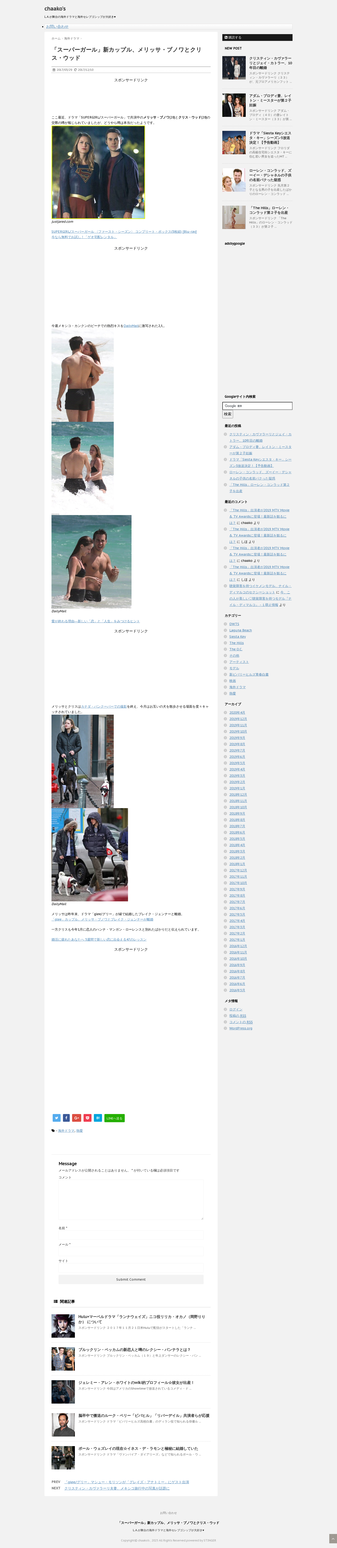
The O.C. (235, 649)
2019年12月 (238, 719)
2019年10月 (238, 731)
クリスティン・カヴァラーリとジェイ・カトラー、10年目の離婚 (270, 63)
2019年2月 (237, 782)
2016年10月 (238, 959)
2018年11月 (238, 801)
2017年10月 (238, 883)
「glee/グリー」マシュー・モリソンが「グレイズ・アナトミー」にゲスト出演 (126, 1482)
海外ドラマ (66, 1131)
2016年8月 (237, 971)
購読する (233, 37)
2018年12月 (238, 794)
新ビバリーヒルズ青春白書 (249, 674)
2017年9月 (237, 889)
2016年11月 (238, 952)
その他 (234, 655)
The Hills (236, 643)
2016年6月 (237, 984)
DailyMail (131, 326)
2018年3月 (237, 851)
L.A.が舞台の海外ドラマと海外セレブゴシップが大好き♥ (168, 1530)
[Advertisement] (136, 93)
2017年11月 (238, 876)
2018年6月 (237, 832)
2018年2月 (237, 858)
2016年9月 (237, 965)
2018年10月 (238, 807)
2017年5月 (237, 914)
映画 (232, 681)
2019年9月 (237, 738)
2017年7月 (237, 902)
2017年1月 (237, 940)
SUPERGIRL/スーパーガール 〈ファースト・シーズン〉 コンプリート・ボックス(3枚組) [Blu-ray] (124, 231)
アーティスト (239, 662)
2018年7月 (237, 826)
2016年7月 (237, 977)
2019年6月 (237, 757)
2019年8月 (237, 744)
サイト (63, 1261)
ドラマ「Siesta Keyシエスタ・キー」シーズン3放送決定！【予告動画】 (270, 138)
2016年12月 (238, 946)
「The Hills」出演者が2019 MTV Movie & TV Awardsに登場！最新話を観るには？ (259, 516)
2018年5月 (237, 839)
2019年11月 (238, 725)
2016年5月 (237, 990)
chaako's (55, 8)
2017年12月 (238, 870)
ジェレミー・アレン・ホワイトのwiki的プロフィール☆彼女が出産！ (136, 1382)
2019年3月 (237, 776)
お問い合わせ (57, 26)
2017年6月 (237, 908)
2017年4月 (237, 921)
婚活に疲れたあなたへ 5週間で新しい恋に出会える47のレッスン (99, 939)
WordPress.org (240, 1028)
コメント (65, 1177)
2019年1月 (237, 788)
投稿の (237, 1016)
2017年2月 (237, 933)
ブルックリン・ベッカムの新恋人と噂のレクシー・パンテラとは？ (134, 1349)
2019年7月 (237, 750)
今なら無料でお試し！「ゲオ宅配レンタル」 (84, 237)
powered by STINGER (201, 1540)
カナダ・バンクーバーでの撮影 (104, 706)
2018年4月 (237, 845)
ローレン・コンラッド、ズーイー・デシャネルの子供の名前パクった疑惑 (270, 175)
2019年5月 (237, 763)
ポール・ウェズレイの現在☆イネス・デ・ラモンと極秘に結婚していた (138, 1448)
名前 (63, 1228)
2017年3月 (237, 927)
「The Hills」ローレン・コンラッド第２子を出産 (269, 210)
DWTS (234, 624)
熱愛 (79, 1131)
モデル (234, 668)
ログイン (235, 1009)
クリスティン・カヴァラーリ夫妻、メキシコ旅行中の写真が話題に (117, 1488)
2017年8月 (237, 895)
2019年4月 (237, 769)
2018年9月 (237, 813)
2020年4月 (237, 712)
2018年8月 (237, 820)
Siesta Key (237, 636)
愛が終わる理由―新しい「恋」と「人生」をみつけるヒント (95, 621)
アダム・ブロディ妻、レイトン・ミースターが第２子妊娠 (270, 100)
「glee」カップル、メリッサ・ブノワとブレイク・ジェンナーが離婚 (102, 919)
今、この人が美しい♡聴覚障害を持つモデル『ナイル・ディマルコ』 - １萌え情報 (260, 598)
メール (64, 1244)
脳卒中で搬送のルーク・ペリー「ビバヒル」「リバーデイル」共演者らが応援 (143, 1415)
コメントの (241, 1022)
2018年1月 (237, 864)
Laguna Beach (240, 630)
